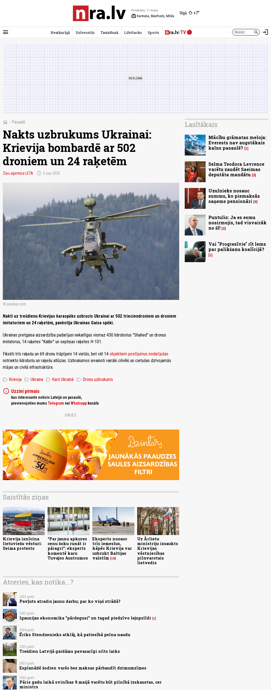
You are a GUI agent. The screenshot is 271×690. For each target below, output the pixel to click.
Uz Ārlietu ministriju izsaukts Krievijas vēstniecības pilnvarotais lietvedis (157, 550)
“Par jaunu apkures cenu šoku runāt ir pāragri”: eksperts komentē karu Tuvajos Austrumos (68, 548)
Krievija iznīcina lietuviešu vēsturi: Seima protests (22, 543)
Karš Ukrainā (60, 380)
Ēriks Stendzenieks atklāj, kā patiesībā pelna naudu (74, 634)
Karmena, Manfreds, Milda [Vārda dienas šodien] (152, 16)
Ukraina (33, 380)
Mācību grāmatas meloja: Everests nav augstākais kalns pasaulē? (237, 142)
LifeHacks (133, 32)
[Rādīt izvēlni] (5, 32)
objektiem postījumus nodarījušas (139, 354)
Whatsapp (79, 403)
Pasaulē (18, 122)
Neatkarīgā (60, 32)
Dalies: (71, 415)
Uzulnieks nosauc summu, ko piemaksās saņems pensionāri (234, 196)
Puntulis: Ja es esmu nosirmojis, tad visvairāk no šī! (237, 222)
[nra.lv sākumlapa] (99, 13)
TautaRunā (109, 32)
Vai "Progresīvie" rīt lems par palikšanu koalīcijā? (237, 246)
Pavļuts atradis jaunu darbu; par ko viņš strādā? (69, 601)
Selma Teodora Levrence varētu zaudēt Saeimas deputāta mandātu (236, 169)
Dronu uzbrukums (95, 380)
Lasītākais (201, 124)
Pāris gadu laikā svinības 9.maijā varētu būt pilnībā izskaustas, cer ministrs (90, 684)
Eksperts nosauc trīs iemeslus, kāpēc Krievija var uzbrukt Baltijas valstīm (112, 548)
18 (113, 558)
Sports (153, 32)
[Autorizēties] (265, 32)
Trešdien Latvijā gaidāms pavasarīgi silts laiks (69, 651)
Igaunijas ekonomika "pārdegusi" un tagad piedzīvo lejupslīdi (85, 618)
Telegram (56, 403)
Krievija (12, 380)
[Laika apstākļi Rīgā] (189, 13)
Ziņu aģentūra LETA (18, 173)
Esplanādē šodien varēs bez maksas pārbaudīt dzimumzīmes (82, 668)
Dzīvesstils (85, 32)
